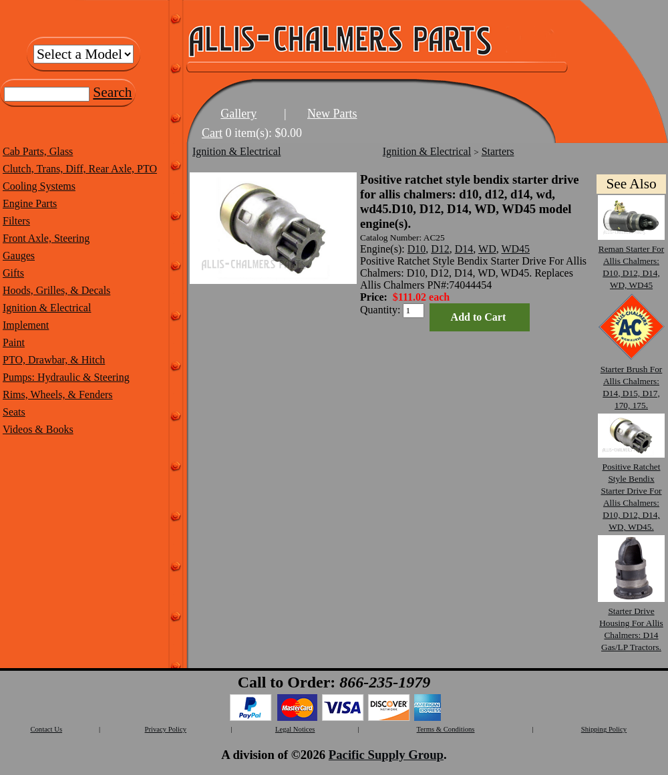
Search (112, 92)
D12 (440, 249)
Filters (16, 220)
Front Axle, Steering (46, 238)
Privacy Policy (165, 729)
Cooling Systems (39, 186)
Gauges (19, 255)
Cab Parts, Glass (38, 151)
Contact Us (46, 729)
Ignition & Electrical (47, 307)
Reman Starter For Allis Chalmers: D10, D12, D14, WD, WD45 (631, 261)
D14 (464, 249)
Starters (498, 151)
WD (487, 249)
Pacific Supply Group (386, 755)
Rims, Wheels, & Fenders (58, 394)
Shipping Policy (604, 729)
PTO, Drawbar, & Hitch (54, 359)
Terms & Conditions (446, 729)
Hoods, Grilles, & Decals (56, 290)
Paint (14, 342)
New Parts (332, 113)
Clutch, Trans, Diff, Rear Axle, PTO (80, 168)
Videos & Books (38, 429)
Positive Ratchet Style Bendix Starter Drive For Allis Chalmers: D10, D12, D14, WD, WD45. (631, 491)
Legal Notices (295, 729)
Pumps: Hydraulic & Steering (66, 377)
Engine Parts (30, 203)
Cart (212, 133)
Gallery (238, 113)
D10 (416, 249)
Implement (26, 325)
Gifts (13, 273)
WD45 (515, 249)
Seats (14, 412)
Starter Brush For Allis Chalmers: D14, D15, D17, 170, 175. (631, 381)
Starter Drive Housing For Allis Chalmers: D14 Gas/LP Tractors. (631, 623)
